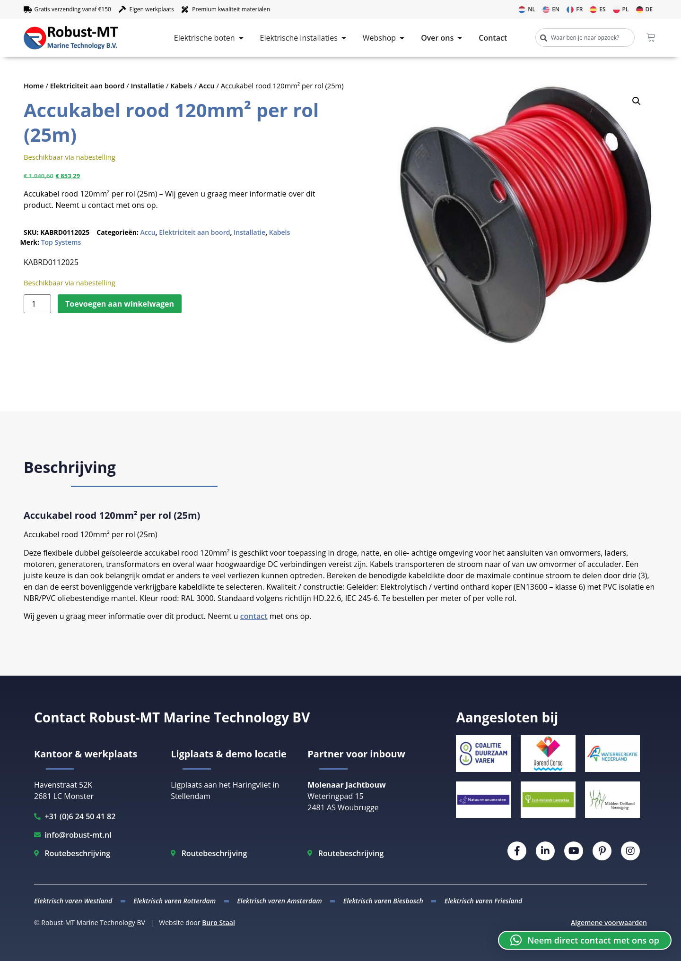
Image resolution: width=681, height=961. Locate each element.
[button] (636, 101)
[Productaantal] (37, 303)
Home (34, 85)
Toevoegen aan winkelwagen (119, 304)
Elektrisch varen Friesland (483, 900)
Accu (207, 85)
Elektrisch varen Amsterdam (279, 900)
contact (254, 616)
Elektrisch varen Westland (73, 900)
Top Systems (61, 242)
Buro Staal (218, 922)
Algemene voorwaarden (609, 922)
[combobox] (585, 37)
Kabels (181, 85)
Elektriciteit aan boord (87, 85)
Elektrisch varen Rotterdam (174, 900)
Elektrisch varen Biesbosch (383, 900)
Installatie (148, 85)
